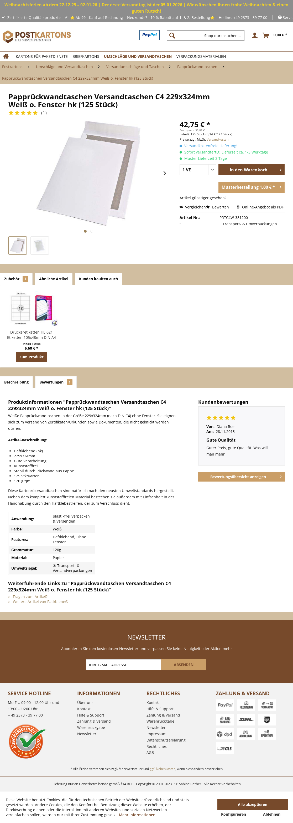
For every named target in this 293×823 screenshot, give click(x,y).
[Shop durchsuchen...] (205, 35)
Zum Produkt (31, 356)
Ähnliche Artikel (53, 278)
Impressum (156, 733)
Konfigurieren (233, 814)
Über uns (85, 702)
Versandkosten (217, 139)
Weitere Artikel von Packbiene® (38, 601)
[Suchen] (172, 35)
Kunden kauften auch (98, 278)
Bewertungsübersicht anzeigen (246, 476)
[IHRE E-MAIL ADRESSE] (124, 664)
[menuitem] (208, 35)
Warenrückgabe (91, 727)
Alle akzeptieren (252, 804)
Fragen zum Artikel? (28, 596)
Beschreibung (16, 382)
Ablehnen (271, 814)
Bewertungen (55, 382)
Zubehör (16, 278)
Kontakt (84, 708)
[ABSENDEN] (183, 664)
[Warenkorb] (275, 35)
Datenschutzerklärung (166, 740)
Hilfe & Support (90, 715)
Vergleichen (193, 207)
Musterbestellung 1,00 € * (251, 186)
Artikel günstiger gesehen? (203, 197)
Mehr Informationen (137, 814)
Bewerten (218, 207)
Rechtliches (156, 746)
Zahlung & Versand (94, 721)
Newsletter (86, 733)
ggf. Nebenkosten (162, 768)
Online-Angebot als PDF (260, 207)
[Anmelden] (254, 35)
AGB (150, 752)
